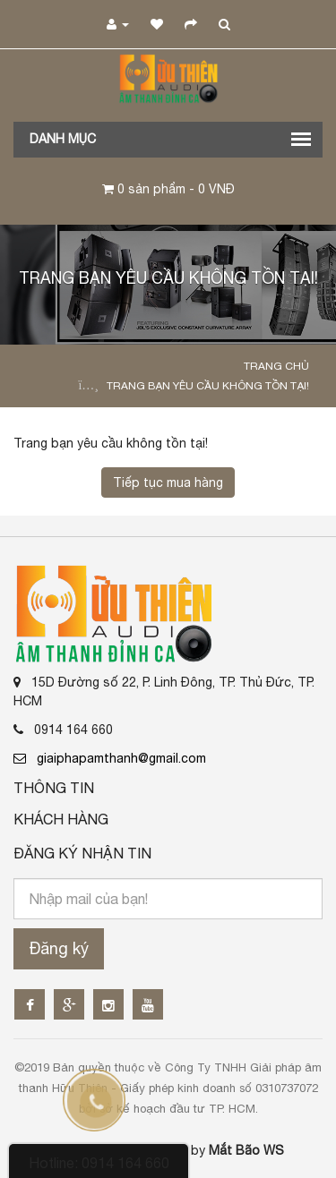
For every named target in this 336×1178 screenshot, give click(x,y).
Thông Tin (53, 788)
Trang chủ (276, 366)
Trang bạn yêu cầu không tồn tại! (208, 386)
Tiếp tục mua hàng (168, 482)
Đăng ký (59, 948)
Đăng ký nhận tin (82, 853)
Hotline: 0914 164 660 (99, 1163)
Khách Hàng (60, 819)
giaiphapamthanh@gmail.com (109, 758)
